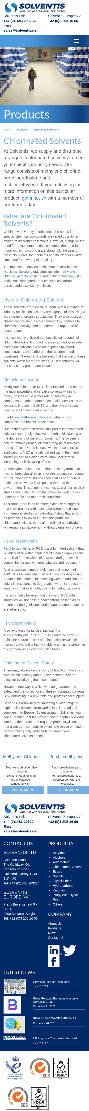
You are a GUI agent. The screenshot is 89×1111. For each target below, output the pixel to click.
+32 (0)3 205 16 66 (63, 21)
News (52, 933)
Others (58, 904)
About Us (55, 923)
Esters (57, 871)
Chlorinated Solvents (68, 867)
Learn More (23, 790)
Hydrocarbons (63, 885)
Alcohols (59, 857)
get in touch (34, 198)
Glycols (58, 876)
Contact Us (56, 938)
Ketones (59, 890)
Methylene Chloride (21, 756)
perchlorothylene (29, 276)
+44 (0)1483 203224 (20, 21)
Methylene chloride (34, 417)
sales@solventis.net (21, 30)
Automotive (61, 862)
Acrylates (60, 853)
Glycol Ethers (62, 881)
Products (54, 928)
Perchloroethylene (17, 548)
